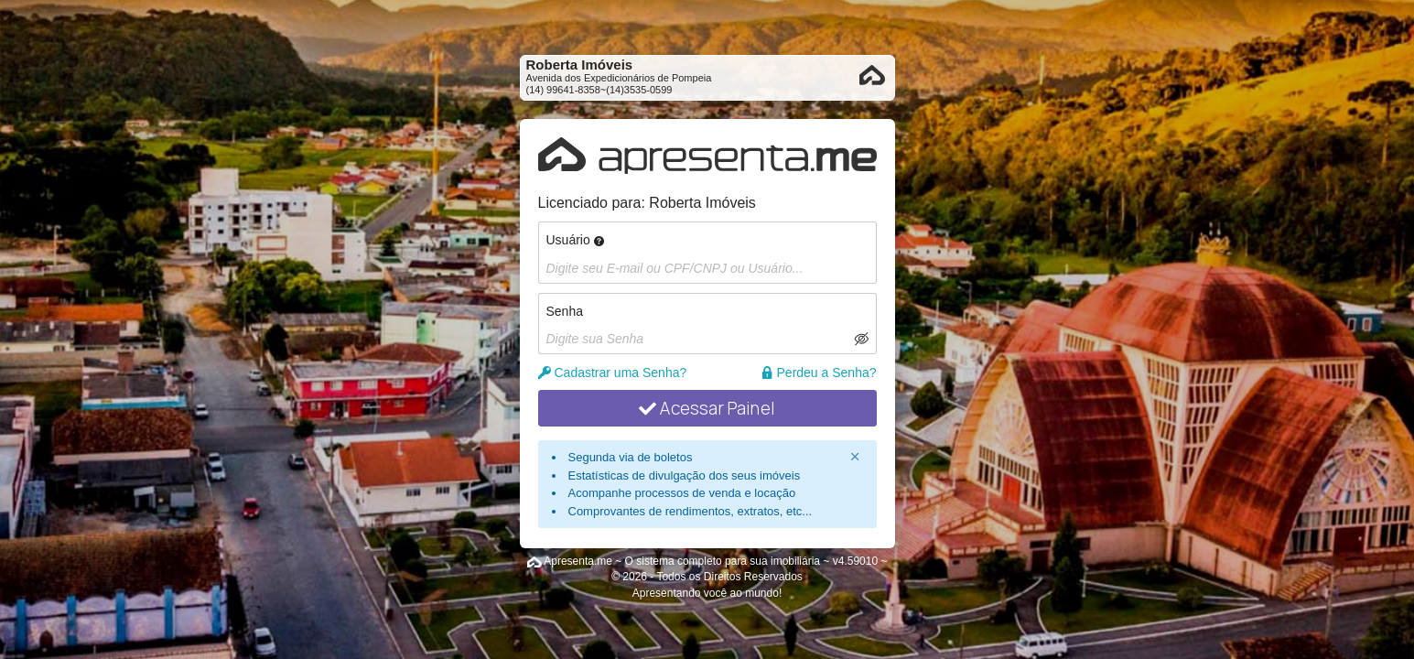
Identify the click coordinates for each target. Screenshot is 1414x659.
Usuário (575, 239)
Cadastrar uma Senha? (612, 372)
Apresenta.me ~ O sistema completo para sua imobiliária (682, 561)
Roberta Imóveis (702, 203)
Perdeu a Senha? (819, 372)
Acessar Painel (707, 408)
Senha (564, 311)
